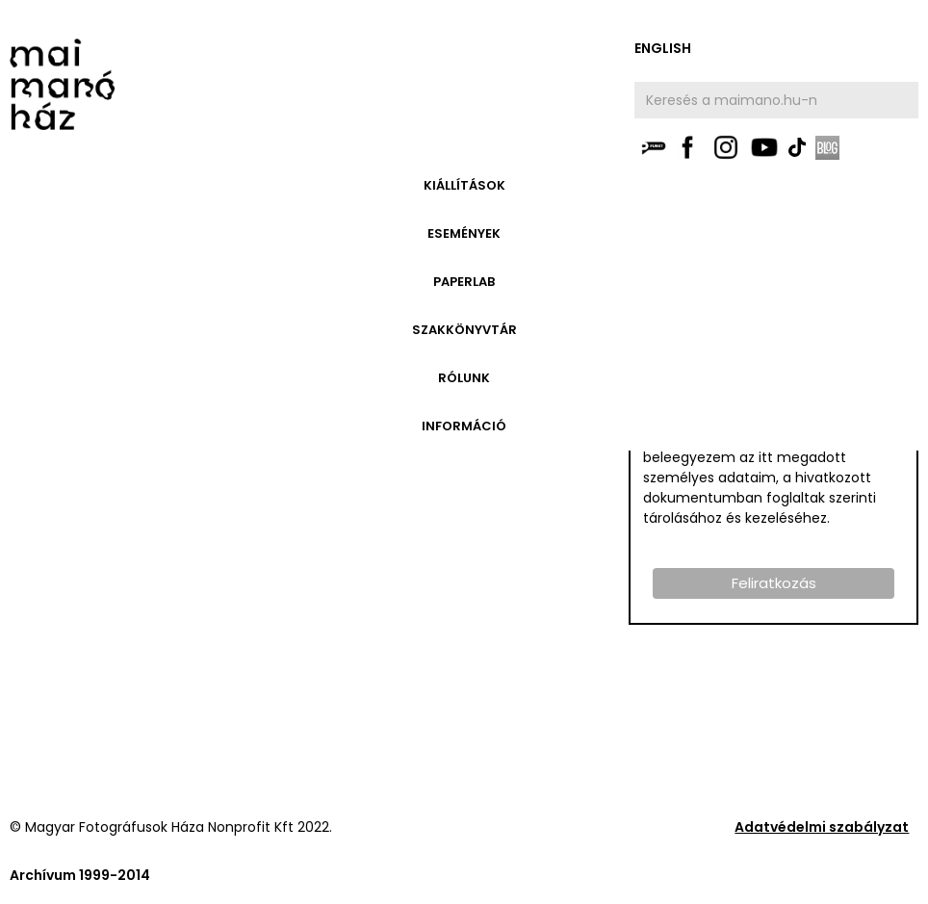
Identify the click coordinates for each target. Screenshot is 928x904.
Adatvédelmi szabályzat (822, 827)
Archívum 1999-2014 (80, 875)
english (662, 48)
